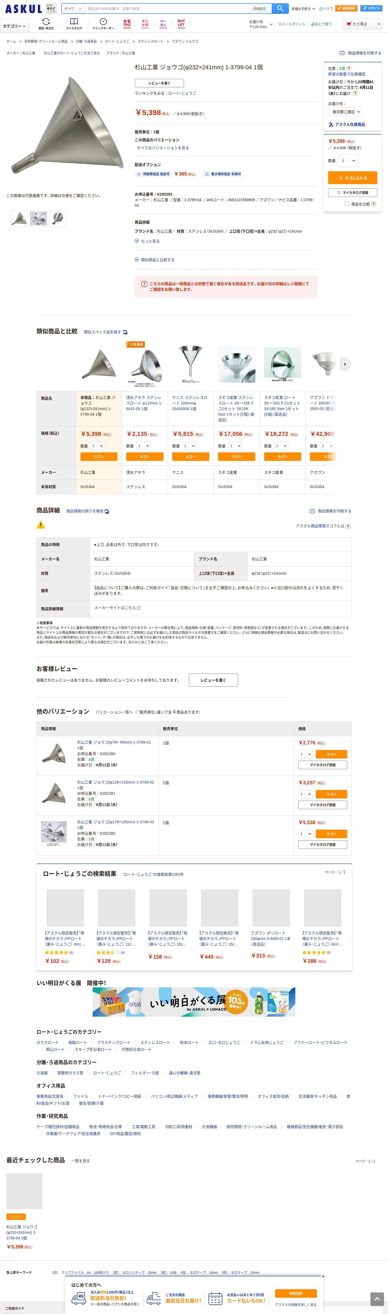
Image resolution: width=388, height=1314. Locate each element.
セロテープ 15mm (245, 1273)
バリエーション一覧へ (114, 712)
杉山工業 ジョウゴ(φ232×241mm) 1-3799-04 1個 (21, 1232)
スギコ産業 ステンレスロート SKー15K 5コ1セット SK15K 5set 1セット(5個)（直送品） (236, 408)
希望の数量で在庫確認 (346, 74)
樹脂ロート (77, 1042)
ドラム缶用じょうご (267, 1042)
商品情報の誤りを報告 (87, 511)
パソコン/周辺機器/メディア (174, 1096)
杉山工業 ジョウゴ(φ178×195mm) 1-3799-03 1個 (115, 825)
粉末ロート (189, 1042)
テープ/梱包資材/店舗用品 (58, 1127)
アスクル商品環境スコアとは (323, 526)
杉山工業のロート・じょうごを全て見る (72, 53)
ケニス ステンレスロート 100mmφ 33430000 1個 (190, 403)
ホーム (11, 41)
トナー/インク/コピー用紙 (119, 1096)
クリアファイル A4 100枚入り (85, 1273)
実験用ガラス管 (70, 1073)
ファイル (80, 1096)
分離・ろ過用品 (86, 41)
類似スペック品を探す (106, 332)
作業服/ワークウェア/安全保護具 (73, 1134)
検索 (280, 8)
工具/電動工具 (143, 1127)
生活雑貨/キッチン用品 (318, 1096)
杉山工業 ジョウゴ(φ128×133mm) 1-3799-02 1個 (115, 785)
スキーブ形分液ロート (93, 1049)
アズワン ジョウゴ (185, 41)
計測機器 (209, 1127)
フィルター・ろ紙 (145, 1073)
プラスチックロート (113, 1042)
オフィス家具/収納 (273, 1096)
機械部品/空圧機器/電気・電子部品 (315, 1127)
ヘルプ (328, 9)
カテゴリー (14, 26)
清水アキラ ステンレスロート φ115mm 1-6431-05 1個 (144, 403)
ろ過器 (42, 1073)
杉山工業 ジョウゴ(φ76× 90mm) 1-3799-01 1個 (114, 745)
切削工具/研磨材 (178, 1127)
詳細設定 (259, 8)
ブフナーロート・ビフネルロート (320, 1042)
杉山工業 (28, 53)
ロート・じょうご (117, 41)
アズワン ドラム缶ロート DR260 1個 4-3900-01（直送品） (327, 403)
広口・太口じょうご (224, 1042)
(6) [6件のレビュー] (71, 952)
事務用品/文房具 (50, 1096)
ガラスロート (47, 1042)
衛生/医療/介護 (91, 1103)
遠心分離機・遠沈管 (185, 1073)
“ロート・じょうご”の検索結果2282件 (153, 874)
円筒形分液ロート (137, 1049)
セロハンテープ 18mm (139, 1273)
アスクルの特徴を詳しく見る (296, 1305)
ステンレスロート (150, 41)
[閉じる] (323, 1276)
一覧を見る (80, 1161)
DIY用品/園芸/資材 (125, 1134)
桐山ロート (55, 1049)
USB (173, 1273)
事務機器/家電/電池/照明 (228, 1096)
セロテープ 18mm (204, 1273)
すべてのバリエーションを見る (163, 148)
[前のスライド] (37, 917)
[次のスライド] (350, 917)
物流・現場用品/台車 (105, 1127)
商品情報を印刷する (361, 53)
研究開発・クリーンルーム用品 (46, 41)
